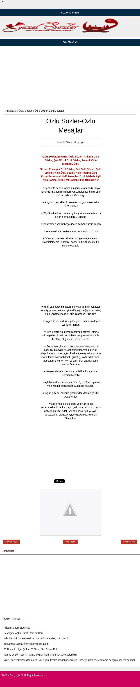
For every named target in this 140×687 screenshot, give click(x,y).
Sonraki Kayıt (11, 542)
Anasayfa (11, 110)
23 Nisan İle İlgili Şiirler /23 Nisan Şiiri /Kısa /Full (30, 649)
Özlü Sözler (25, 110)
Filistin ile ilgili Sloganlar (17, 627)
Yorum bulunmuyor (75, 142)
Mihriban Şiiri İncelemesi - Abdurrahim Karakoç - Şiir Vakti (36, 638)
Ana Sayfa (70, 542)
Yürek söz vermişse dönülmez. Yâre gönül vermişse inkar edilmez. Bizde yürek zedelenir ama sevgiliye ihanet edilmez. (70, 660)
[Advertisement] (70, 76)
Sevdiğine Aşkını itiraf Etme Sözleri (23, 633)
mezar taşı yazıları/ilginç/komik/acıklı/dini (26, 643)
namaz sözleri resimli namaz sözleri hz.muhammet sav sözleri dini (40, 654)
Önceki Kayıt (129, 542)
